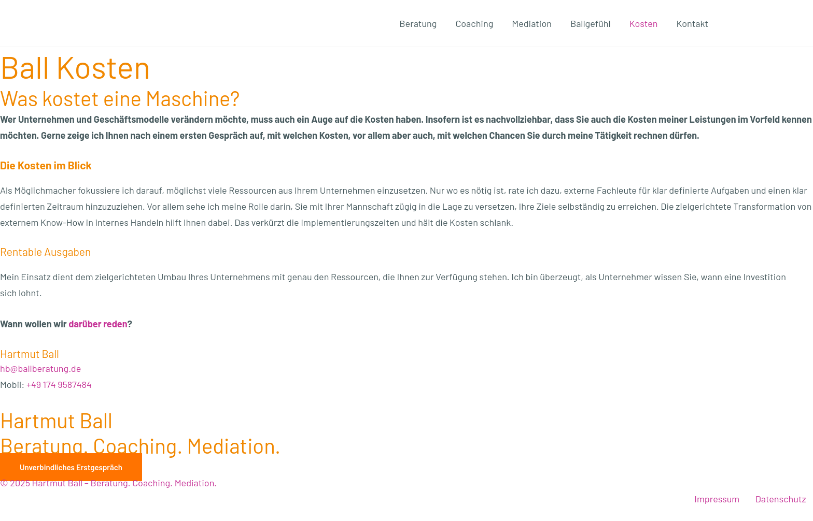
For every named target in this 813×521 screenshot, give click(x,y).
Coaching (474, 23)
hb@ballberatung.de (40, 368)
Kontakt (692, 23)
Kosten (643, 23)
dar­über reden (97, 323)
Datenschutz (780, 498)
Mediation (532, 23)
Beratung (418, 23)
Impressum (716, 498)
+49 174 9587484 (59, 384)
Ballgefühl (590, 23)
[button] (71, 467)
